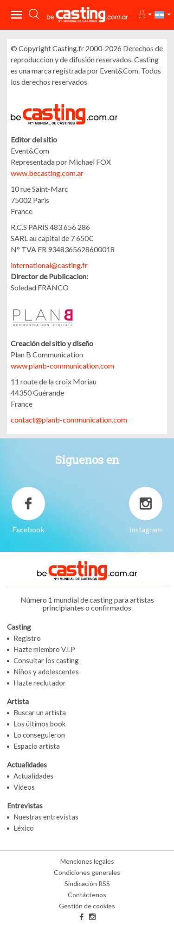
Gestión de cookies (87, 906)
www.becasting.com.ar (47, 172)
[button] (144, 14)
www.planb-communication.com (62, 365)
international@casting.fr (49, 265)
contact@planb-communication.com (69, 419)
